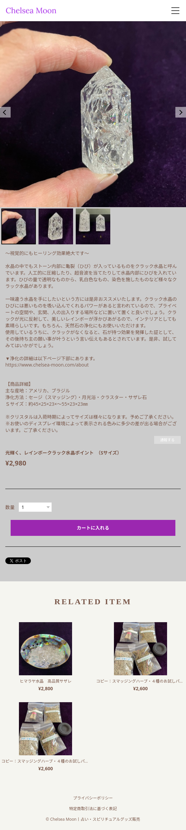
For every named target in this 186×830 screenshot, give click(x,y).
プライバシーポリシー (93, 798)
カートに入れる (93, 528)
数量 (10, 507)
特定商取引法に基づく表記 (93, 808)
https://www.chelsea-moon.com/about (47, 365)
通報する (167, 439)
